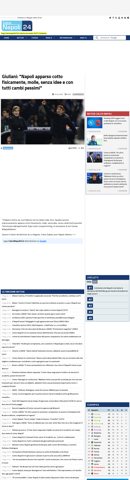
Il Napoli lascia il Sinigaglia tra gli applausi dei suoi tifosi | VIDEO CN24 (40, 321)
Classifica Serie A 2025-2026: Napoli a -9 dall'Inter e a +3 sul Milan (39, 325)
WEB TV (83, 37)
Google (43, 241)
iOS (125, 17)
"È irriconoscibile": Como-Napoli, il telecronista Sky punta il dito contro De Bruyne (45, 477)
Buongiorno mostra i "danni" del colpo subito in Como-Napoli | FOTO (40, 310)
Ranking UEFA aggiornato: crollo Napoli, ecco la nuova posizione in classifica (115, 121)
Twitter (110, 17)
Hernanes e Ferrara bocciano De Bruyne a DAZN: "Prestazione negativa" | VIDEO (45, 329)
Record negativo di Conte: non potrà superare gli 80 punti (36, 408)
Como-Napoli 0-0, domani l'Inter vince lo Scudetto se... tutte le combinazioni (43, 437)
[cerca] (110, 37)
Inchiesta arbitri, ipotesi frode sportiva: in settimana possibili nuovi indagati (43, 317)
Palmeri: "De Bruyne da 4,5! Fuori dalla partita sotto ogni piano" (38, 466)
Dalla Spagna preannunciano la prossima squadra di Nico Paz (116, 138)
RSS (116, 17)
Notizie (20, 37)
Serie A (49, 37)
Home (6, 37)
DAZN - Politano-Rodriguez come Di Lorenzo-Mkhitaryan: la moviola (40, 390)
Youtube (119, 17)
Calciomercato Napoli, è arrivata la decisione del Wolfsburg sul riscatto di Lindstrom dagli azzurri (107, 291)
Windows (128, 17)
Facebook (113, 17)
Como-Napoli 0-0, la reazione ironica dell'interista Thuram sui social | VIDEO (43, 332)
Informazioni (66, 37)
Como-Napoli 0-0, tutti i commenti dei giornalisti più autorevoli (38, 441)
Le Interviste (78, 94)
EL (99, 427)
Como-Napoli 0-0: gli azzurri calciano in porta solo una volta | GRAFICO (41, 455)
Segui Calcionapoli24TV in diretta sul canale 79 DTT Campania (23, 33)
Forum (35, 37)
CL (99, 414)
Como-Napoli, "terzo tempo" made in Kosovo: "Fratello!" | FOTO (38, 419)
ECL (100, 430)
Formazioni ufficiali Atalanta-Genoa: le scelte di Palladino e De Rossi (40, 451)
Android (122, 17)
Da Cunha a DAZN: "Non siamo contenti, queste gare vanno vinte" (39, 313)
